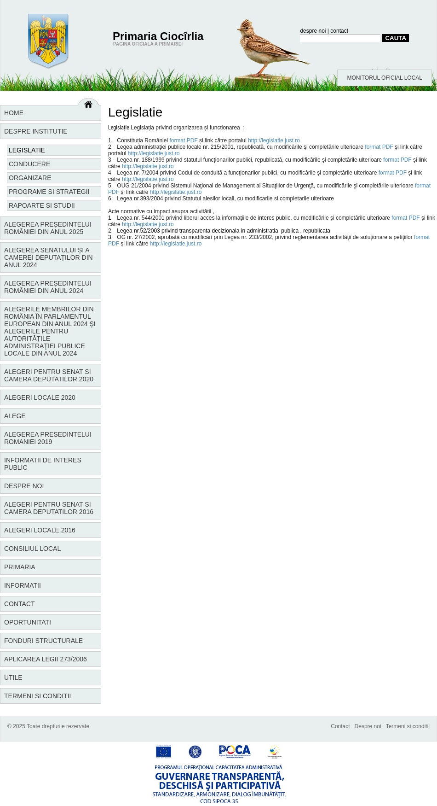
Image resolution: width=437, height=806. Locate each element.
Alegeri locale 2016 (39, 530)
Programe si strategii (49, 191)
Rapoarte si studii (42, 205)
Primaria (19, 567)
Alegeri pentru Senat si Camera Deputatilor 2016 (48, 508)
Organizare (30, 177)
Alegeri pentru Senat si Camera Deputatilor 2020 (48, 375)
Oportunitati (27, 622)
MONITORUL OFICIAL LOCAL (384, 78)
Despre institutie (36, 131)
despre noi (313, 31)
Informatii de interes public (42, 463)
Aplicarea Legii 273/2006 (45, 659)
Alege (15, 416)
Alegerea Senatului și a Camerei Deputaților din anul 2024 (48, 257)
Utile (13, 677)
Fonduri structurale (43, 640)
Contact (19, 603)
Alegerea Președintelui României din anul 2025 (48, 228)
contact (339, 31)
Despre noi (24, 486)
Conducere (29, 164)
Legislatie (27, 150)
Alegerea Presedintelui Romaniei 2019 (48, 438)
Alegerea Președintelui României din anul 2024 (48, 287)
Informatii (22, 585)
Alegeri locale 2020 (39, 397)
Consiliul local (32, 548)
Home (13, 113)
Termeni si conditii (37, 696)
